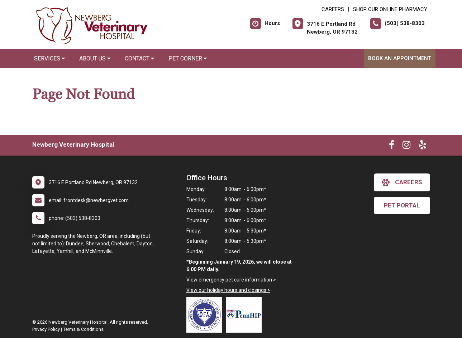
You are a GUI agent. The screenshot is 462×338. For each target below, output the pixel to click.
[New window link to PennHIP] (245, 315)
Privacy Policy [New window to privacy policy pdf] (46, 329)
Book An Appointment (399, 58)
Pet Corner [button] (187, 58)
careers (402, 182)
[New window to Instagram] (406, 146)
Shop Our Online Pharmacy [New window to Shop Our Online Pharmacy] (390, 9)
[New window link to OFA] (206, 315)
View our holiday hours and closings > (228, 290)
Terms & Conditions (83, 329)
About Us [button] (94, 58)
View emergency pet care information (229, 280)
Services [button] (49, 58)
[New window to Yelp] (422, 146)
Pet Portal (402, 205)
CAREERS (333, 9)
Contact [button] (139, 58)
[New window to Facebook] (391, 146)
